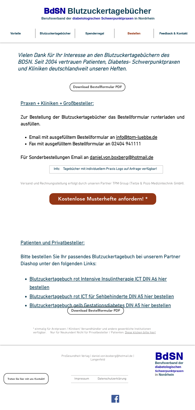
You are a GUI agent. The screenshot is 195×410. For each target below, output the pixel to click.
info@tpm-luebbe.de (136, 137)
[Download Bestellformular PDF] (97, 87)
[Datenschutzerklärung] (112, 379)
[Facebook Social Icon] (115, 399)
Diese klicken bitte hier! (140, 332)
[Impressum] (82, 379)
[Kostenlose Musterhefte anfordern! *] (102, 199)
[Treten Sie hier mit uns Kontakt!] (26, 378)
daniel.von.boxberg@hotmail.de (121, 157)
